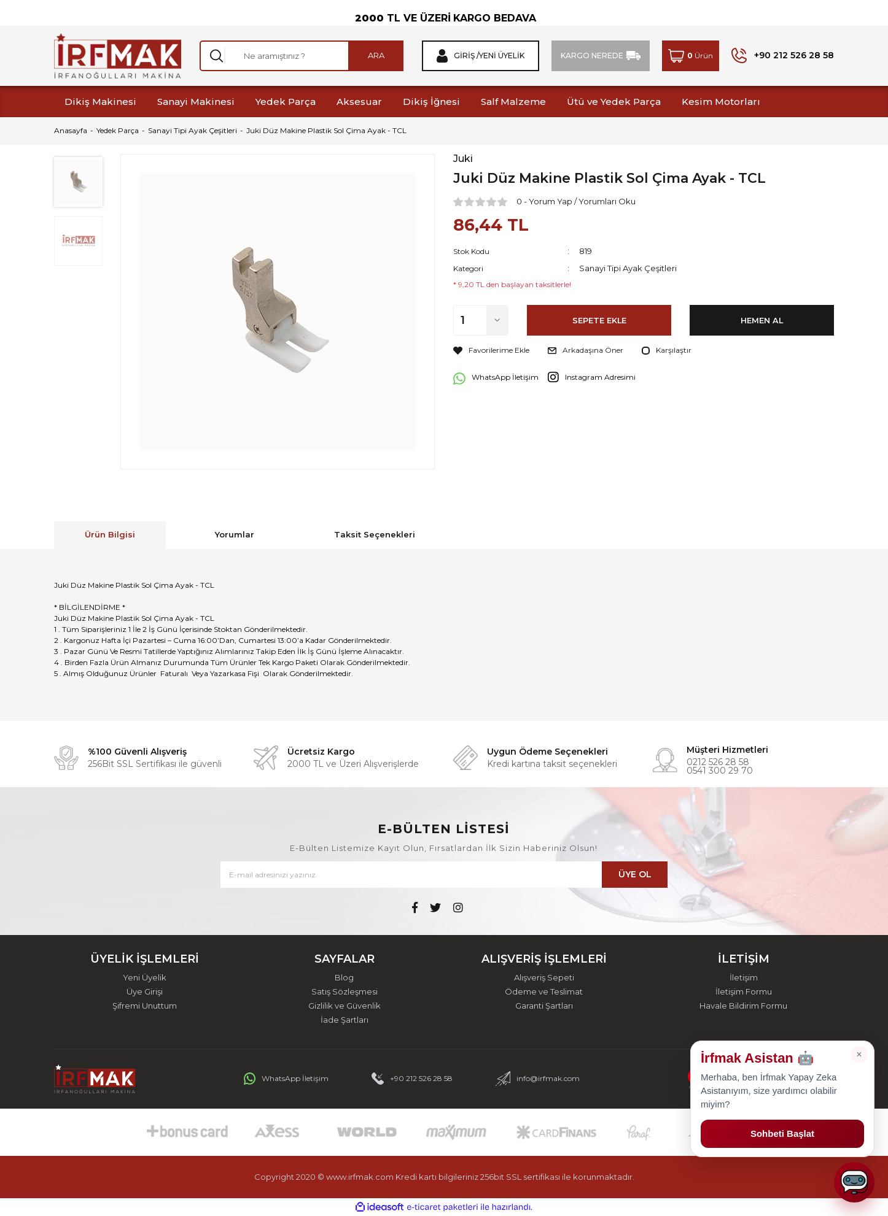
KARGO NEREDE (592, 55)
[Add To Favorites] (491, 350)
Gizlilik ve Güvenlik (344, 1006)
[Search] (301, 55)
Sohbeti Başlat (782, 1133)
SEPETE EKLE (599, 320)
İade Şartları (344, 1020)
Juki (463, 159)
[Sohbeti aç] (854, 1182)
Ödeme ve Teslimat (544, 992)
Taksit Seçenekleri (374, 534)
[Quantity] (480, 320)
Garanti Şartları (544, 1006)
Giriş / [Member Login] (466, 56)
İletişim (744, 978)
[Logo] (117, 56)
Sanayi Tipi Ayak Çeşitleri (628, 268)
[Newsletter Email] (444, 874)
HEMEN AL (762, 320)
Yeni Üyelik (144, 978)
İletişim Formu (743, 992)
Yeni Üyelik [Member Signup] (501, 56)
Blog (344, 978)
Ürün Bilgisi (110, 534)
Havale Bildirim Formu (743, 1006)
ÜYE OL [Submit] (635, 874)
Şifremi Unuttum (144, 1006)
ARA (376, 55)
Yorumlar (234, 534)
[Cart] (690, 55)
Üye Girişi (145, 992)
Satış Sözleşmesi (344, 992)
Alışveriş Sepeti (544, 978)
